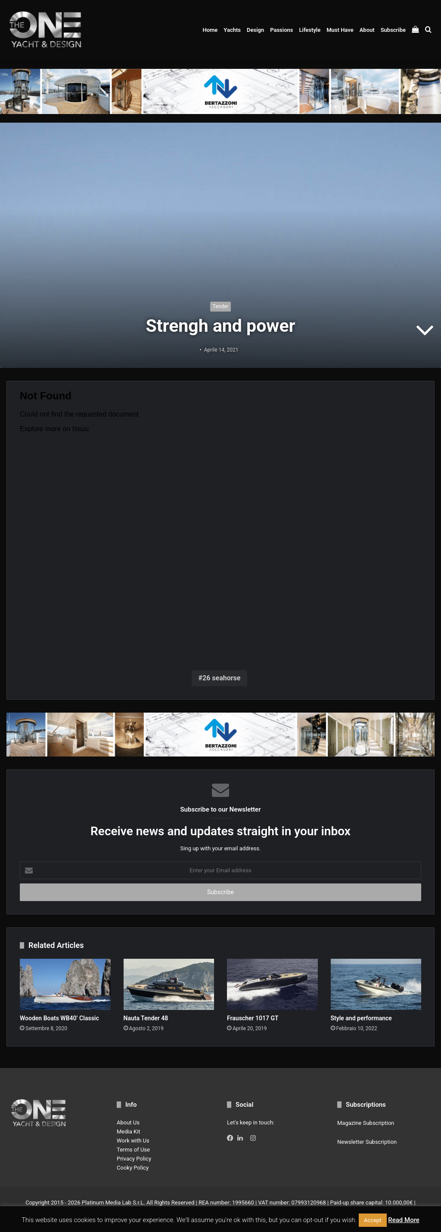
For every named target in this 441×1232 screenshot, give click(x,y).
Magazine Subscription (365, 1123)
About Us (128, 1122)
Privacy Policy (134, 1158)
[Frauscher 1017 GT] (272, 984)
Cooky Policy (133, 1167)
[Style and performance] (376, 984)
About (367, 30)
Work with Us (133, 1140)
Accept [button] (373, 1220)
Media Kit (128, 1131)
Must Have (339, 30)
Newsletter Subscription (367, 1142)
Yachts (232, 30)
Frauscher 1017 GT (253, 1018)
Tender (221, 306)
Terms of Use (133, 1149)
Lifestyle (309, 30)
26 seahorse (221, 678)
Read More (403, 1220)
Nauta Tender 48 (146, 1018)
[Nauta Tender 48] (169, 984)
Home (209, 30)
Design (255, 30)
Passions (281, 30)
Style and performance (361, 1018)
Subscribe (393, 30)
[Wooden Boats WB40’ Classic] (65, 984)
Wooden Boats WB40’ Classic (59, 1018)
